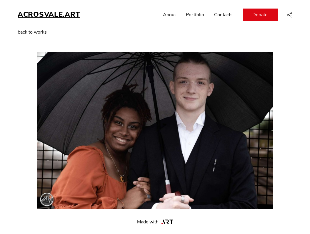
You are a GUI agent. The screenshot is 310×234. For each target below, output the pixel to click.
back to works (32, 32)
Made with (155, 222)
